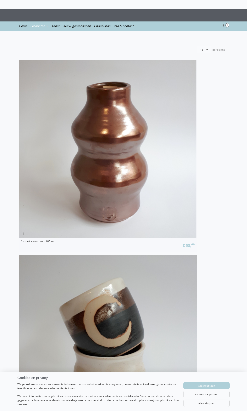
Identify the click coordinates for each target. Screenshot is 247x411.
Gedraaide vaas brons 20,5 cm (37, 113)
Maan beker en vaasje (86, 113)
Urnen (56, 26)
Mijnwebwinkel (175, 403)
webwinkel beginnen (141, 403)
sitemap (118, 403)
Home (23, 26)
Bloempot (26, 180)
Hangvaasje (186, 113)
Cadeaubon (102, 26)
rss (126, 403)
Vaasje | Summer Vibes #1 (141, 313)
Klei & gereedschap (77, 26)
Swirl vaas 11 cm (30, 313)
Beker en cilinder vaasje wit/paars (145, 113)
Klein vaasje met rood (192, 247)
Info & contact (125, 26)
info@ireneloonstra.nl (32, 370)
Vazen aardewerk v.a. (191, 180)
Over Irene (25, 374)
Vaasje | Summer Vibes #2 (194, 313)
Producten (39, 26)
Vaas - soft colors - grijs (33, 247)
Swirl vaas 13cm (82, 313)
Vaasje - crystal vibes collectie (90, 180)
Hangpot (79, 247)
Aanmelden (156, 379)
